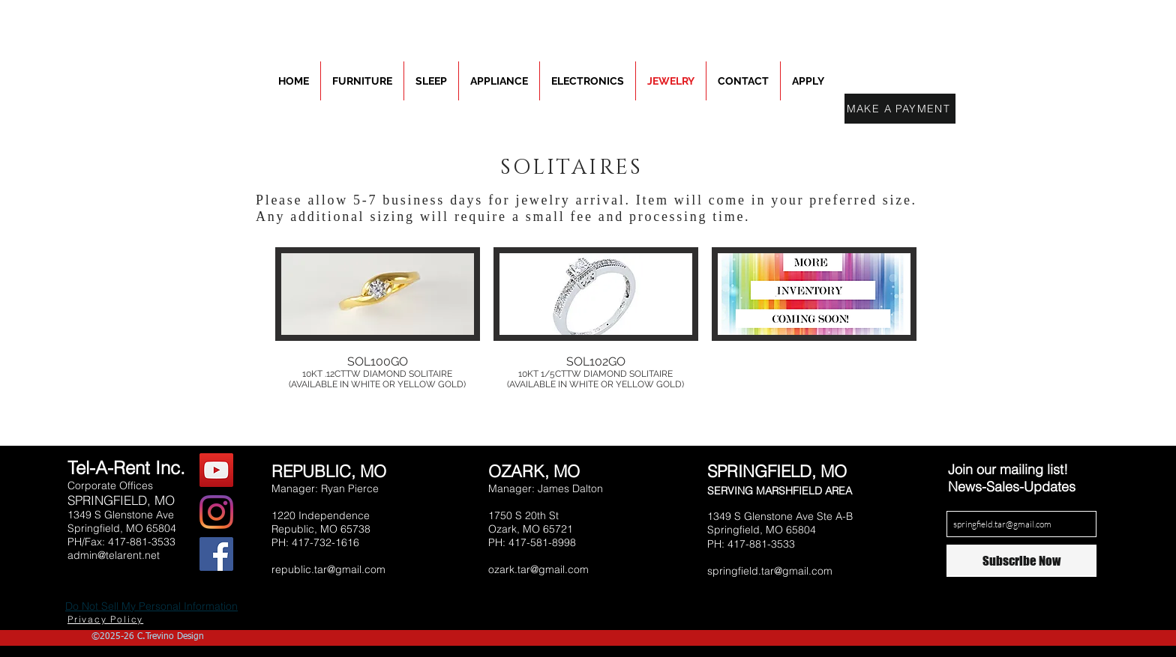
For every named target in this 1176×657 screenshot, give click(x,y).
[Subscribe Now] (1021, 561)
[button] (377, 325)
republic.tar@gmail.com (329, 569)
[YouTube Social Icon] (216, 470)
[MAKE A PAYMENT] (900, 109)
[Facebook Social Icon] (216, 554)
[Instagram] (216, 512)
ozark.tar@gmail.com (538, 569)
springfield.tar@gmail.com (769, 571)
